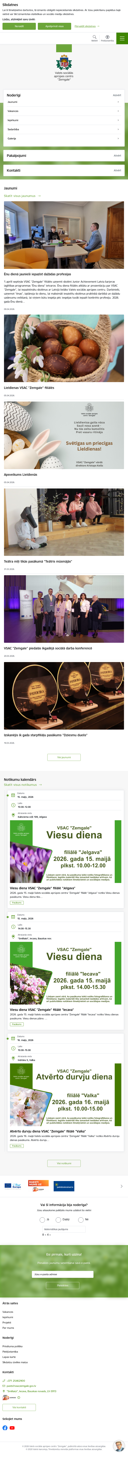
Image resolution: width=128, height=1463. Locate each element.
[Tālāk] (121, 1186)
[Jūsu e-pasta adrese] (63, 1274)
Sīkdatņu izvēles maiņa (15, 1362)
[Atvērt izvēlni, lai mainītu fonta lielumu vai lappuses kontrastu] (107, 39)
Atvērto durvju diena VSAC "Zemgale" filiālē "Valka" (48, 1131)
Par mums (8, 1327)
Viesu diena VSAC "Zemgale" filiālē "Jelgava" (42, 888)
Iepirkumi (7, 1317)
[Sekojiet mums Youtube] (12, 1428)
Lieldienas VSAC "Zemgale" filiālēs (29, 388)
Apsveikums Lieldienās (20, 475)
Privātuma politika (12, 1346)
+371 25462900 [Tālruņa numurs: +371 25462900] (16, 1380)
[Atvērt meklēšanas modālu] (94, 39)
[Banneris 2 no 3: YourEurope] (38, 1186)
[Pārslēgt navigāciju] (122, 38)
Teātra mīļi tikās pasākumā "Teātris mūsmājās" (38, 561)
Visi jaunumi (64, 757)
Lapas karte (9, 1357)
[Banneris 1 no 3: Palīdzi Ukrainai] (12, 1186)
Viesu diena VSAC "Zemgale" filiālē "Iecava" (42, 1010)
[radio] (44, 1219)
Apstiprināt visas (55, 26)
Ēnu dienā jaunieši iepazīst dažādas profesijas (37, 274)
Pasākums (17, 902)
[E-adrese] (9, 1397)
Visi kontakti (19, 1407)
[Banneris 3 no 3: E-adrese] (64, 1186)
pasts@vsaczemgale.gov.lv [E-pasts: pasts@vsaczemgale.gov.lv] (21, 1385)
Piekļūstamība (10, 1351)
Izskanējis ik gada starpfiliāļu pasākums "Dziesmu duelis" (46, 735)
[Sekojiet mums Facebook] (5, 1427)
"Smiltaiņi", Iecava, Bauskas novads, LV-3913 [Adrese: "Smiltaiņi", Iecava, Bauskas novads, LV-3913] (31, 1391)
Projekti (6, 1322)
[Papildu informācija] (19, 1397)
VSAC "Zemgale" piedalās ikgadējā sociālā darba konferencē (48, 648)
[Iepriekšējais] (6, 1186)
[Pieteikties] (62, 1285)
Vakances (7, 1311)
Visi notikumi (64, 1163)
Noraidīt (19, 26)
